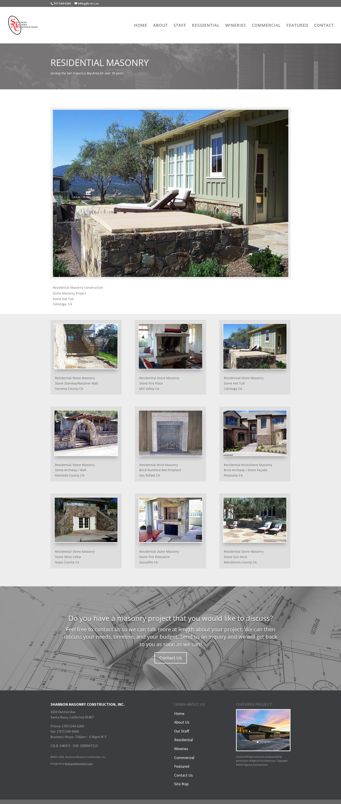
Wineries (181, 748)
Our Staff (181, 731)
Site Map (181, 783)
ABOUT (160, 26)
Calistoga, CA (62, 304)
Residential (183, 739)
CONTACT (324, 26)
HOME (140, 26)
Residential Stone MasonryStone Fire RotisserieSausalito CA (159, 556)
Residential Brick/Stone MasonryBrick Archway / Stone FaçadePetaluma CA (248, 470)
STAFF (180, 26)
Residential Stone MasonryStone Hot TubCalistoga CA (244, 383)
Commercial (184, 757)
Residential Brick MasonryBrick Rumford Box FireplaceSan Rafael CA (160, 470)
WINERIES (235, 26)
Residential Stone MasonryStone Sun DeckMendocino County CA (244, 556)
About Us (182, 722)
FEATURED (297, 26)
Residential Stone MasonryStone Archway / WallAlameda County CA (75, 470)
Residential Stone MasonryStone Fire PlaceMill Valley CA (159, 383)
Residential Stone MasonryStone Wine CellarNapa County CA (75, 556)
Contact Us (170, 658)
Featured (181, 766)
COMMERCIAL (266, 26)
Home (179, 713)
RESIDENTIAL (206, 26)
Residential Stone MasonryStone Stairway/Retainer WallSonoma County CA (76, 383)
